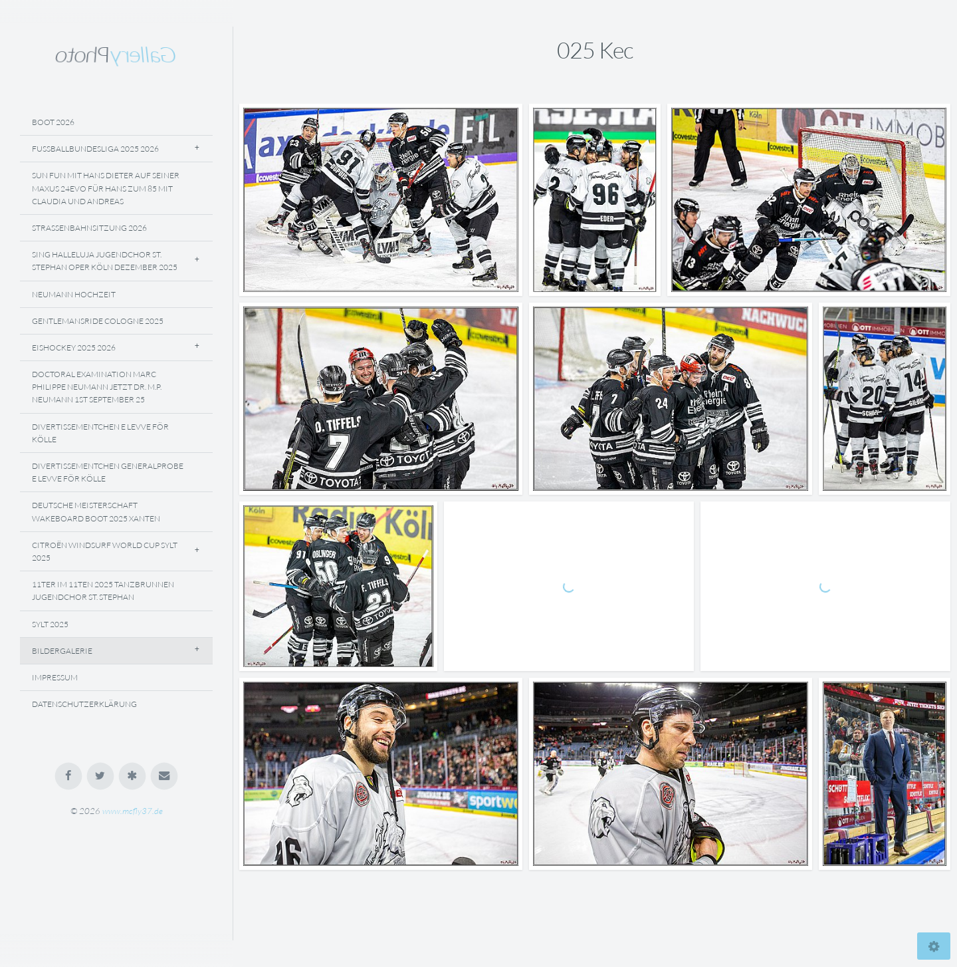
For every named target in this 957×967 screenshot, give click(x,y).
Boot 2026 (53, 122)
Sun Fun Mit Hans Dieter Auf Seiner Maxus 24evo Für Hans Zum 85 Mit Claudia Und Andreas (105, 188)
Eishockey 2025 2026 (74, 347)
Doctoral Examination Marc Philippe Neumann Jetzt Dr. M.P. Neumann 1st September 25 (96, 386)
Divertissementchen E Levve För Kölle (100, 433)
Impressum (55, 677)
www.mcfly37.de (132, 810)
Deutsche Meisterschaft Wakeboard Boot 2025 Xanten (96, 511)
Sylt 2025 (50, 624)
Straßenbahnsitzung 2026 (89, 228)
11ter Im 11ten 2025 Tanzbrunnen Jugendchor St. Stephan (103, 590)
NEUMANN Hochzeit (74, 294)
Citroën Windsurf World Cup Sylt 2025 (104, 551)
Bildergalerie (62, 651)
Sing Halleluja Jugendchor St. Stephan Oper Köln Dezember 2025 (104, 260)
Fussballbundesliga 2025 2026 (95, 149)
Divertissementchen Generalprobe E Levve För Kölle (107, 472)
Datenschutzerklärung (84, 704)
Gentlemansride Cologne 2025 (97, 321)
